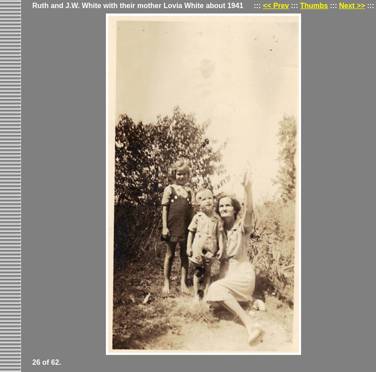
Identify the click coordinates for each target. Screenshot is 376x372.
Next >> (352, 5)
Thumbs (314, 5)
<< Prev (276, 5)
